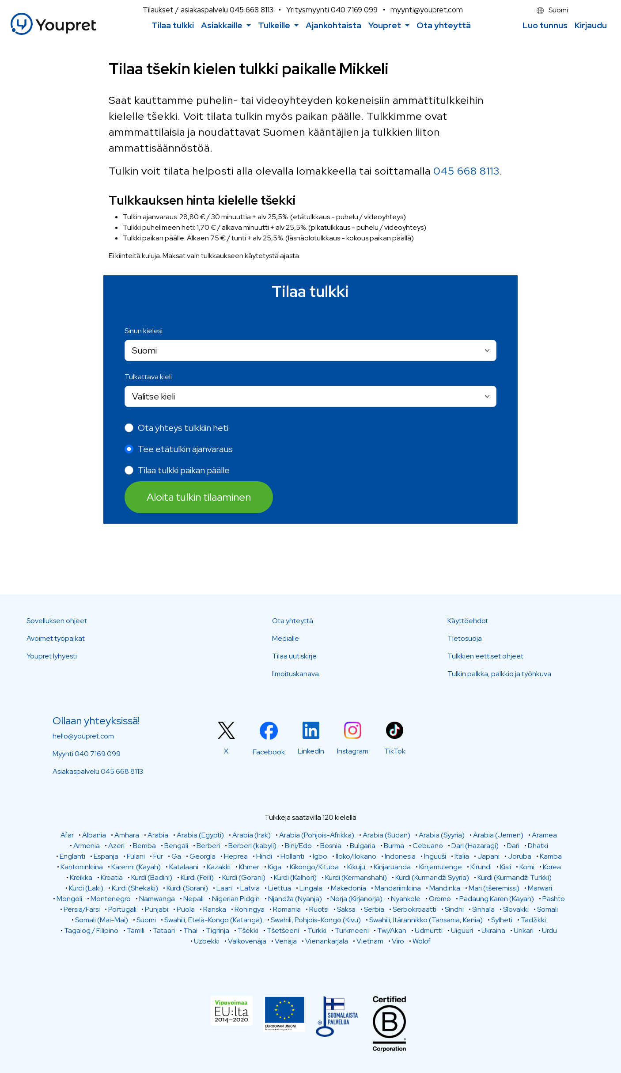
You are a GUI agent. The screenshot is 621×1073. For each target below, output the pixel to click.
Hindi (264, 856)
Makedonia (348, 888)
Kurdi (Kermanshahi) (356, 877)
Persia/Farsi (82, 909)
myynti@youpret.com (426, 10)
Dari (513, 845)
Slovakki (516, 909)
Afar (67, 835)
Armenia (86, 845)
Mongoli (69, 898)
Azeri (116, 845)
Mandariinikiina (398, 888)
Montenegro (111, 898)
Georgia (202, 856)
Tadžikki (533, 920)
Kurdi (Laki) (86, 888)
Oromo (440, 898)
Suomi (552, 10)
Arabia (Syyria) (442, 835)
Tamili (135, 930)
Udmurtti (429, 930)
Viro (398, 941)
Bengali (176, 845)
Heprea (236, 856)
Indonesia (400, 856)
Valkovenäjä (247, 941)
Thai (190, 930)
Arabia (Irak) (251, 835)
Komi (526, 866)
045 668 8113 (251, 10)
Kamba (551, 856)
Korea (552, 866)
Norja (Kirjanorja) (356, 898)
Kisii (505, 866)
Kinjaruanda (392, 866)
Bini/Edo (298, 845)
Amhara (126, 835)
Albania (94, 835)
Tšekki (248, 930)
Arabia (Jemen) (498, 835)
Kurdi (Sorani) (187, 888)
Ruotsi (319, 909)
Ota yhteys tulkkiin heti (183, 428)
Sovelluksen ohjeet (57, 620)
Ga (176, 856)
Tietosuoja (464, 638)
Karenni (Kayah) (136, 866)
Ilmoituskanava (295, 673)
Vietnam (369, 941)
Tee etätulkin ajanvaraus (185, 449)
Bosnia (330, 845)
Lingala (310, 888)
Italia (461, 856)
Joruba (519, 856)
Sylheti (501, 920)
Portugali (122, 909)
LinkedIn (311, 751)
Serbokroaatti (414, 909)
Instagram (352, 751)
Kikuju (356, 866)
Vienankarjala (326, 941)
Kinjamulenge (440, 866)
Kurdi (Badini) (151, 877)
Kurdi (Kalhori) (295, 877)
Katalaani (183, 866)
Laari (224, 888)
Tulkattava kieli (148, 376)
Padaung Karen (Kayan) (496, 898)
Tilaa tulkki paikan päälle (184, 470)
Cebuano (428, 845)
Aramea (544, 835)
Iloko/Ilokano (356, 856)
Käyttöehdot (467, 620)
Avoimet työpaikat (56, 638)
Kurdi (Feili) (197, 877)
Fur (158, 856)
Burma (394, 845)
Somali (547, 909)
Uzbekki (207, 941)
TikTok (394, 751)
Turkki (316, 930)
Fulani (136, 856)
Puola (186, 909)
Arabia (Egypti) (200, 835)
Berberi (208, 845)
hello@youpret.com (83, 736)
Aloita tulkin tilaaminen (199, 497)
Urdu (549, 930)
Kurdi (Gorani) (243, 877)
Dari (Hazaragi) (475, 845)
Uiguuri (462, 930)
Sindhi (454, 909)
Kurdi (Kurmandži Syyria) (432, 877)
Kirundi (481, 866)
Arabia (158, 835)
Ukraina (493, 930)
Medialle (285, 638)
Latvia (250, 888)
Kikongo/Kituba (314, 866)
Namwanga (157, 898)
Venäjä (286, 941)
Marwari (540, 888)
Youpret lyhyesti (52, 656)
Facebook (269, 752)
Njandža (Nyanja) (295, 898)
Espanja (106, 856)
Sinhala (483, 909)
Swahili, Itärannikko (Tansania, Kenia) (426, 920)
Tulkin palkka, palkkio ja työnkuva (499, 673)
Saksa (346, 909)
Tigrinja (217, 930)
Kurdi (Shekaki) (135, 888)
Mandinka (444, 888)
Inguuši (435, 856)
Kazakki (219, 866)
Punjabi (156, 909)
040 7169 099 (354, 10)
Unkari (524, 930)
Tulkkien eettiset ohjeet (485, 656)
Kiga (274, 866)
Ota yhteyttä (292, 620)
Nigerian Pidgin (236, 898)
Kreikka (81, 877)
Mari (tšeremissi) (494, 888)
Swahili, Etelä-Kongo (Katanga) (213, 920)
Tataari (164, 930)
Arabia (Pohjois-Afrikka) (316, 835)
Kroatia (112, 877)
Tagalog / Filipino (91, 930)
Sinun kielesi (144, 330)
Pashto (553, 898)
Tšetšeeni (283, 930)
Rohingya (250, 909)
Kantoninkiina (82, 866)
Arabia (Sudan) (386, 835)
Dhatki (538, 845)
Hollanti (292, 856)
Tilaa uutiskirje (294, 656)
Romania (287, 909)
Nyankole (405, 898)
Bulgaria (362, 845)
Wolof (422, 941)
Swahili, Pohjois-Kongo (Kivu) (316, 920)
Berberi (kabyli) (252, 845)
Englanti (72, 856)
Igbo (320, 856)
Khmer (249, 866)
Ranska (214, 909)
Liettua (279, 888)
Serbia (374, 909)
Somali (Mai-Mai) (101, 920)
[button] (225, 25)
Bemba (144, 845)
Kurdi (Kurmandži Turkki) (514, 877)
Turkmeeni (352, 930)
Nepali (193, 898)
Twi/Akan (391, 930)
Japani (488, 856)
